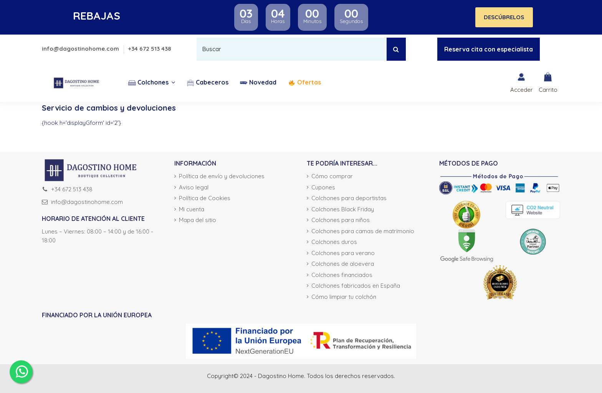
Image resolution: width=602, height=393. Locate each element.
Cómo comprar (332, 176)
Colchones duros (334, 241)
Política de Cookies (204, 198)
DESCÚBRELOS (504, 17)
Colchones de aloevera (342, 263)
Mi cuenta (191, 209)
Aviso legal (193, 187)
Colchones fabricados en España (355, 285)
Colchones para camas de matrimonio (362, 231)
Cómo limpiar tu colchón (343, 296)
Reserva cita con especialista (488, 49)
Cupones (323, 187)
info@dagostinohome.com (81, 48)
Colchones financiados (341, 275)
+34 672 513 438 (149, 48)
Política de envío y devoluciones (222, 176)
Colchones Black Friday (342, 209)
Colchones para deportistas (349, 198)
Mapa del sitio (197, 220)
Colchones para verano (343, 253)
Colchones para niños (340, 220)
